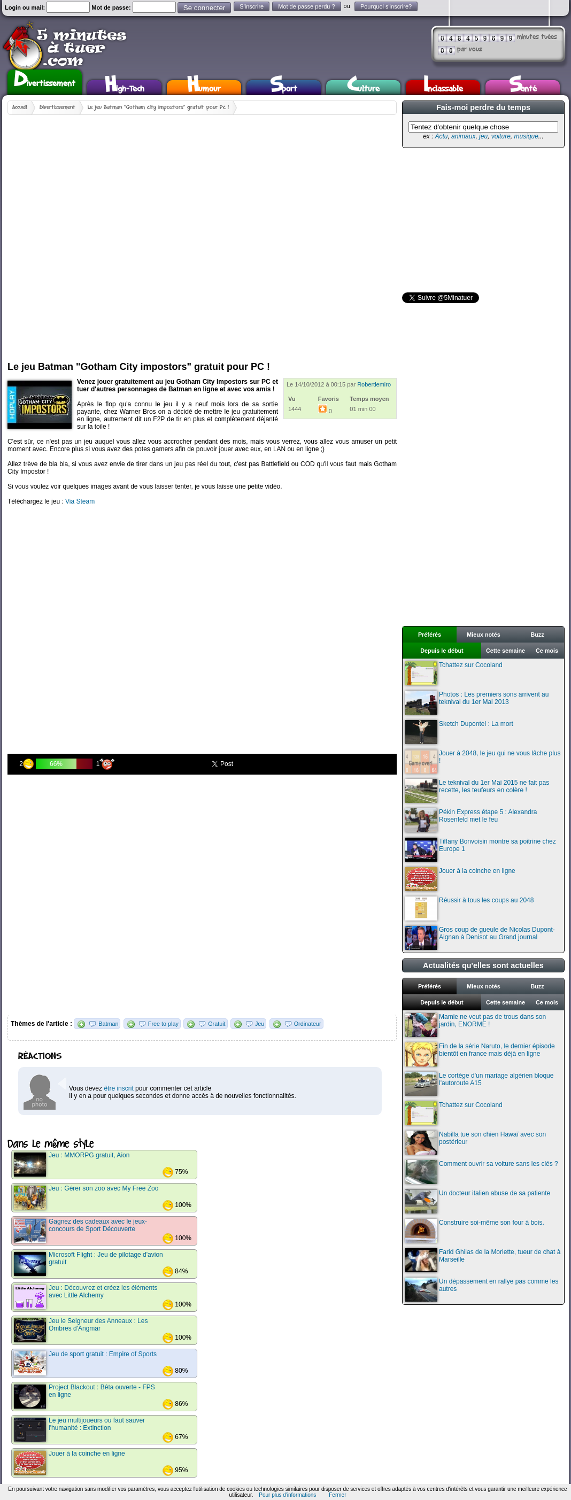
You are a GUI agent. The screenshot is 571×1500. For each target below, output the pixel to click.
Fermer (337, 1495)
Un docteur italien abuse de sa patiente (477, 1201)
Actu (441, 136)
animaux (463, 136)
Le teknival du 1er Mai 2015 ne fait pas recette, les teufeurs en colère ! (477, 791)
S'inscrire (252, 6)
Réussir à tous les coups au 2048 (469, 908)
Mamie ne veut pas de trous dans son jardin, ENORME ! (475, 1025)
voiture (501, 136)
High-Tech (124, 87)
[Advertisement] (121, 234)
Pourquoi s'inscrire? (386, 6)
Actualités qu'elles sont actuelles (483, 965)
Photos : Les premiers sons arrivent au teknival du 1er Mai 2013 (477, 703)
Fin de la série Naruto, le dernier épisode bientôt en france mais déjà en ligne (480, 1054)
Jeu (259, 1023)
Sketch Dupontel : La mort (459, 732)
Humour (204, 87)
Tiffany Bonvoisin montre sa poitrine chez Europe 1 (480, 850)
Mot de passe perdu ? (306, 6)
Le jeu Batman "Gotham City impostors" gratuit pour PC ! (158, 107)
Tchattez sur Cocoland (454, 673)
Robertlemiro (374, 384)
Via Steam (80, 501)
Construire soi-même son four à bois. (474, 1231)
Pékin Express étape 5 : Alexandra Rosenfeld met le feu (471, 820)
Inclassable (443, 87)
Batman (108, 1023)
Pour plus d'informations (287, 1495)
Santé (523, 87)
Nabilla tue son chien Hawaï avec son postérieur (475, 1143)
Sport (283, 87)
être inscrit (118, 1088)
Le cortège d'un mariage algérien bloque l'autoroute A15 (479, 1084)
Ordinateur (307, 1023)
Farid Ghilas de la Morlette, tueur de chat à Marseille (482, 1260)
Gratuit (216, 1023)
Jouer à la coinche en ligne (460, 879)
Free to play (163, 1023)
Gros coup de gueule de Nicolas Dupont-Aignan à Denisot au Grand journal (480, 938)
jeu (483, 136)
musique (526, 136)
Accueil (19, 107)
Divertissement (44, 80)
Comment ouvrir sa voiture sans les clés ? (481, 1172)
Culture (363, 87)
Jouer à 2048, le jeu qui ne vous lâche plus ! (483, 761)
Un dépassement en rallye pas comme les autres (481, 1290)
